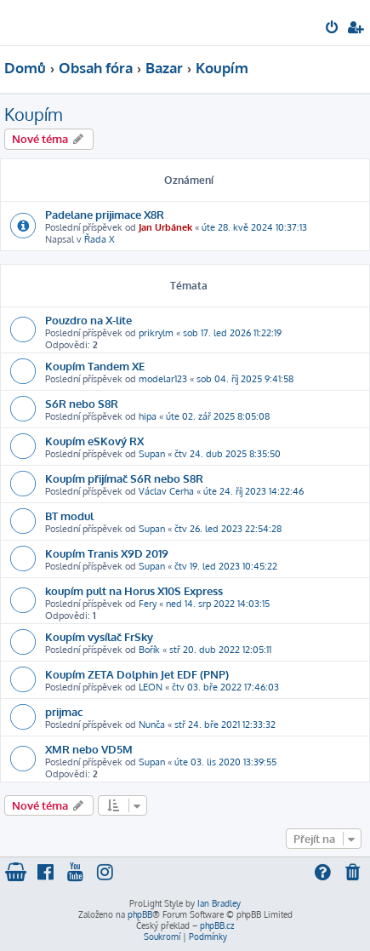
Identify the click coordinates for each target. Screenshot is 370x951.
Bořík (149, 650)
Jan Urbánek (165, 227)
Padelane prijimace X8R (104, 214)
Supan (152, 454)
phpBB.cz (217, 925)
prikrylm (156, 333)
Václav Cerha (166, 491)
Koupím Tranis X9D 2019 (106, 553)
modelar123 (163, 379)
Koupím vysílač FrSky (99, 636)
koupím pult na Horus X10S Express (134, 590)
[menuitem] (333, 29)
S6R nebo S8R (81, 403)
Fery (148, 604)
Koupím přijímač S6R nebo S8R (124, 478)
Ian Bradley (219, 903)
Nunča (152, 724)
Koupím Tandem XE (95, 365)
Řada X (99, 239)
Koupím (33, 114)
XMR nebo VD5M (89, 749)
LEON (150, 687)
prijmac (64, 711)
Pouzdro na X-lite (88, 319)
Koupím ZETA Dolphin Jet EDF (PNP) (137, 674)
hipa (148, 416)
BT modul (69, 515)
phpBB (140, 914)
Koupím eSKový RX (94, 440)
